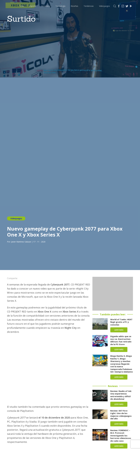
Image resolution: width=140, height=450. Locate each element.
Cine (22, 6)
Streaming (45, 6)
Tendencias (89, 6)
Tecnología (60, 6)
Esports (32, 6)
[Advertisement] (112, 294)
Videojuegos (104, 6)
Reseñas (74, 6)
